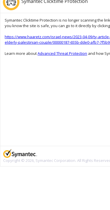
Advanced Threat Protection (62, 53)
